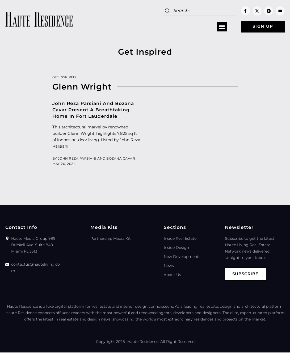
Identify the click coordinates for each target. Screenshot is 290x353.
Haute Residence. (143, 342)
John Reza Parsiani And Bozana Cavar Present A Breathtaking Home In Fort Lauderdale (93, 110)
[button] (220, 27)
